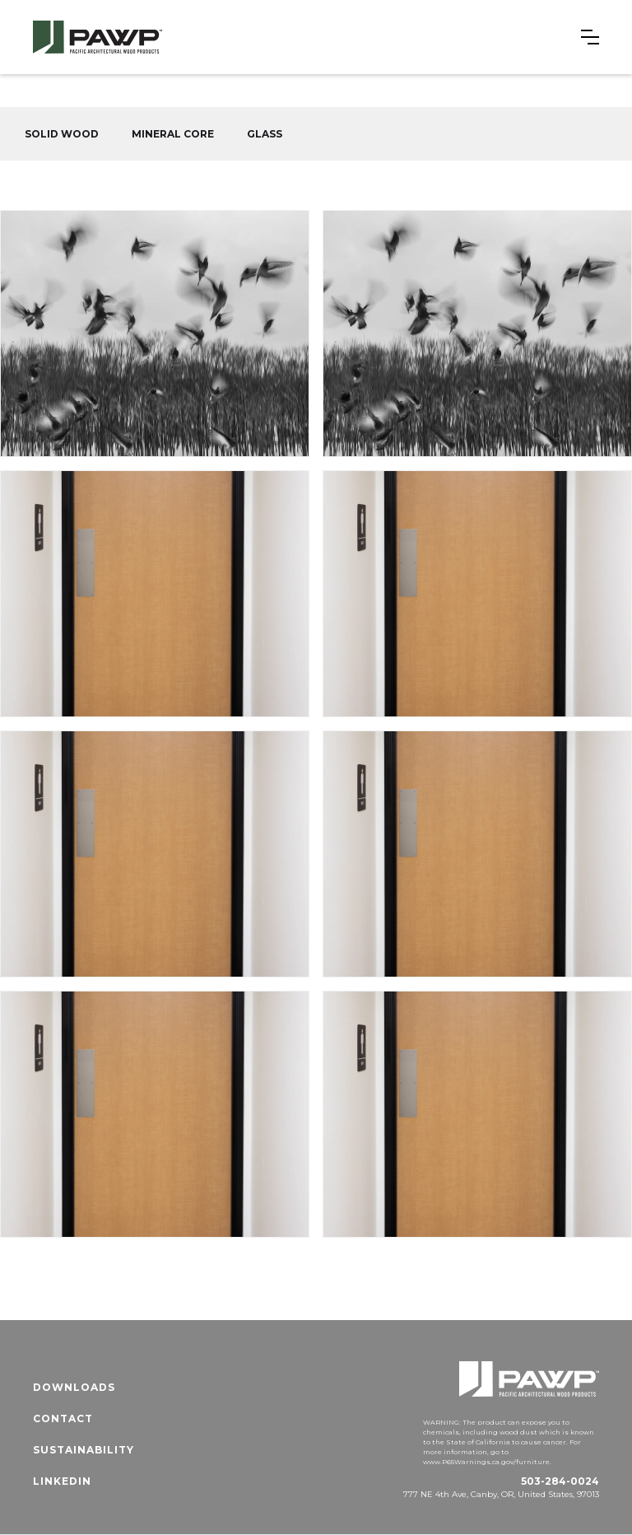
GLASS (264, 134)
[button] (590, 37)
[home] (97, 37)
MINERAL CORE (173, 134)
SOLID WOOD (62, 134)
